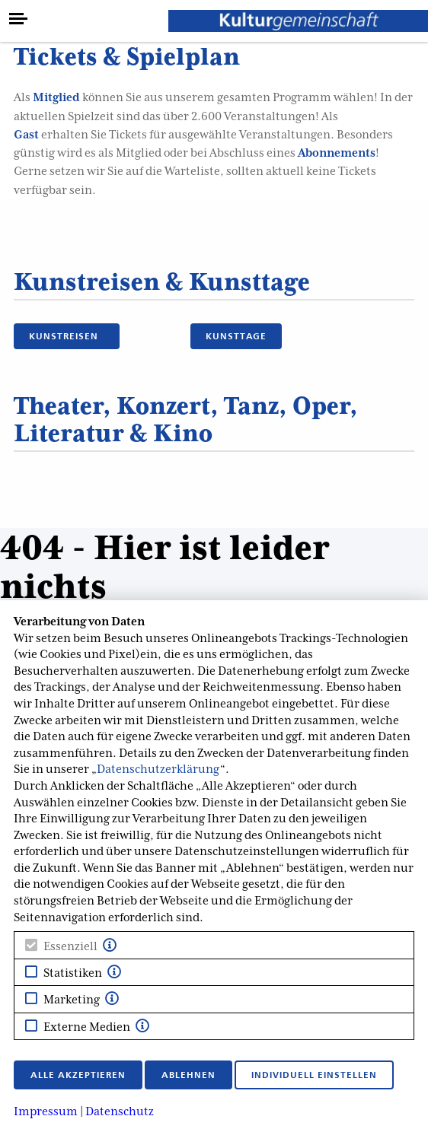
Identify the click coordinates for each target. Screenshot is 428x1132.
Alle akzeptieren (78, 1074)
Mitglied (56, 97)
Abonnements (336, 153)
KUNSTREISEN (66, 336)
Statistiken (72, 973)
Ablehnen (188, 1074)
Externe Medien (86, 1027)
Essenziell (70, 946)
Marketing (71, 999)
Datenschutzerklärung (158, 769)
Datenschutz (119, 1111)
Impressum (46, 1111)
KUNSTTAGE (236, 336)
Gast (26, 135)
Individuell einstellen (314, 1074)
